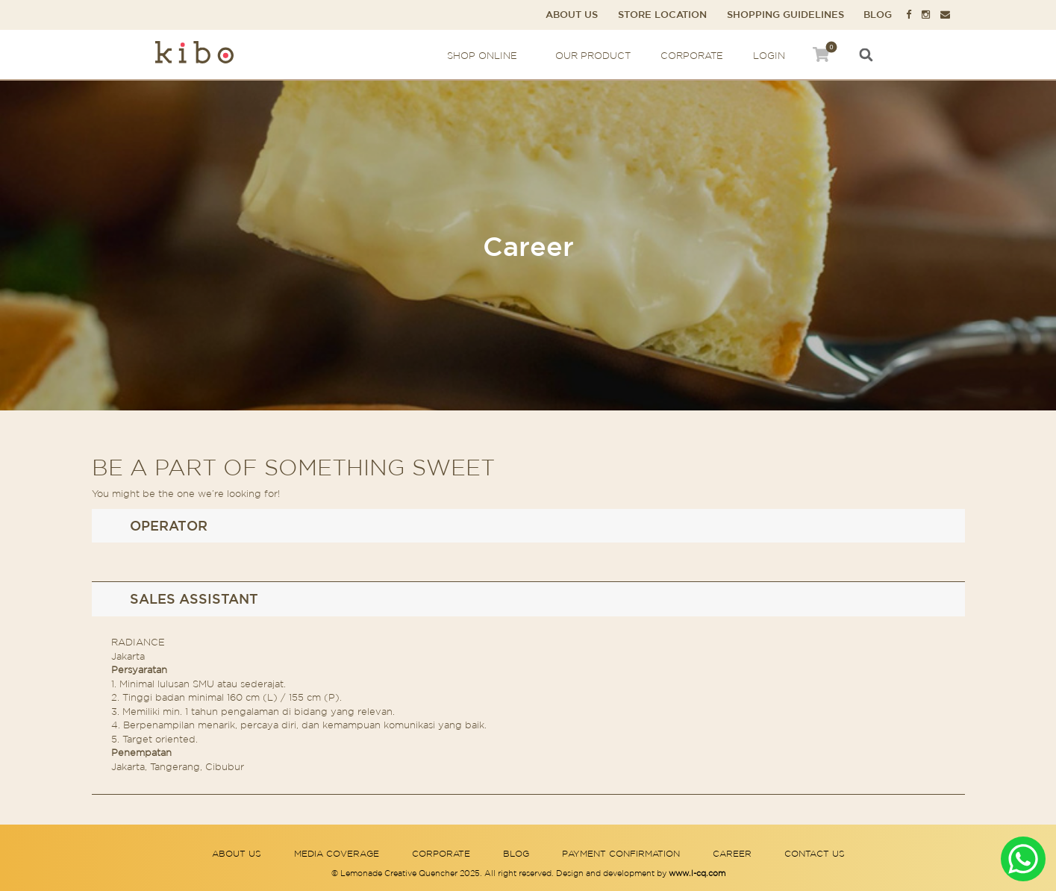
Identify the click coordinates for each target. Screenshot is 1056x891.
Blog (877, 14)
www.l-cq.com (697, 873)
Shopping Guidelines (785, 14)
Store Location (662, 14)
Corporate (691, 55)
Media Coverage (336, 853)
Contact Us (814, 853)
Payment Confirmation (621, 853)
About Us (572, 14)
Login (769, 55)
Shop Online (486, 55)
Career (732, 853)
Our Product (593, 55)
